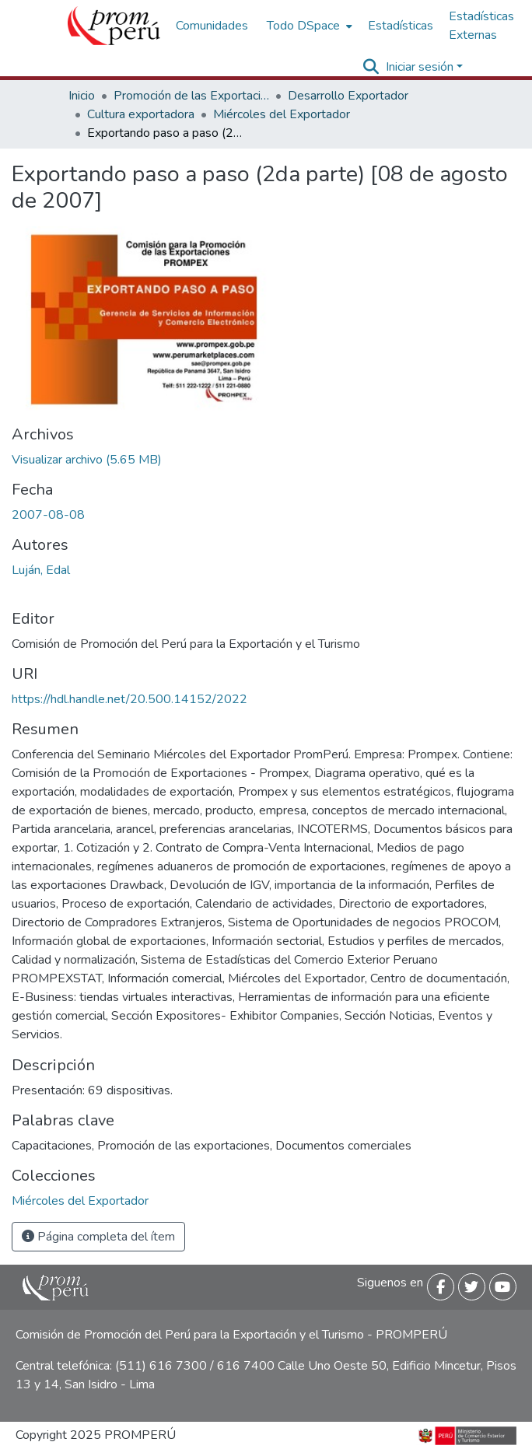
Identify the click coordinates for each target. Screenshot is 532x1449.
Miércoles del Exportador (281, 114)
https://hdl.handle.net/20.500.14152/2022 (129, 699)
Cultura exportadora (140, 114)
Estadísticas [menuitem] (400, 25)
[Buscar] (371, 67)
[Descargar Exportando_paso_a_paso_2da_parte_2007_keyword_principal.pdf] (87, 459)
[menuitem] (308, 25)
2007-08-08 (48, 514)
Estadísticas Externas (481, 26)
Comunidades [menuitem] (212, 25)
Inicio (81, 95)
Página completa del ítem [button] (98, 1236)
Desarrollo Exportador (348, 95)
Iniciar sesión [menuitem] (419, 66)
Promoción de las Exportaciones (191, 95)
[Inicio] (114, 25)
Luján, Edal (41, 570)
